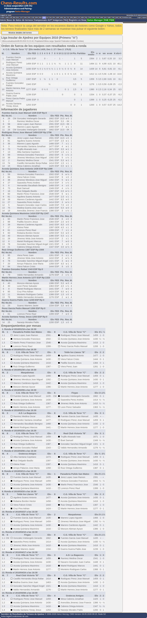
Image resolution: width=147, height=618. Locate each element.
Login (139, 17)
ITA (68, 17)
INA (65, 17)
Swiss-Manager (95, 20)
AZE (10, 17)
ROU (93, 17)
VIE (120, 17)
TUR (113, 17)
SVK (105, 17)
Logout (144, 17)
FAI (47, 17)
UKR (116, 17)
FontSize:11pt (126, 17)
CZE (32, 17)
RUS (97, 17)
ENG (40, 17)
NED (82, 17)
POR (89, 17)
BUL (17, 17)
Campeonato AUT (43, 20)
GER (57, 17)
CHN (25, 17)
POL (86, 17)
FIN (50, 17)
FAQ (66, 20)
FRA (53, 17)
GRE (61, 17)
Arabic (2, 17)
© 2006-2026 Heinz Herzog (57, 614)
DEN (36, 17)
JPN (71, 17)
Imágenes (58, 20)
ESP (44, 17)
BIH (14, 17)
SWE (109, 17)
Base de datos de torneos (20, 20)
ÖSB (106, 20)
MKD (75, 17)
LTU (79, 17)
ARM (7, 17)
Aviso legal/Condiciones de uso (14, 616)
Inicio (3, 20)
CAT (21, 17)
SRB (101, 17)
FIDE (111, 20)
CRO (29, 17)
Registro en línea (77, 20)
